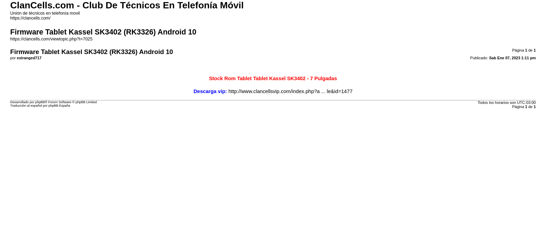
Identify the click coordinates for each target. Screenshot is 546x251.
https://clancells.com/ (30, 18)
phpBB (40, 102)
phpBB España (59, 105)
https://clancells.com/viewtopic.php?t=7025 (51, 39)
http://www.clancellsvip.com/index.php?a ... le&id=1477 (290, 91)
